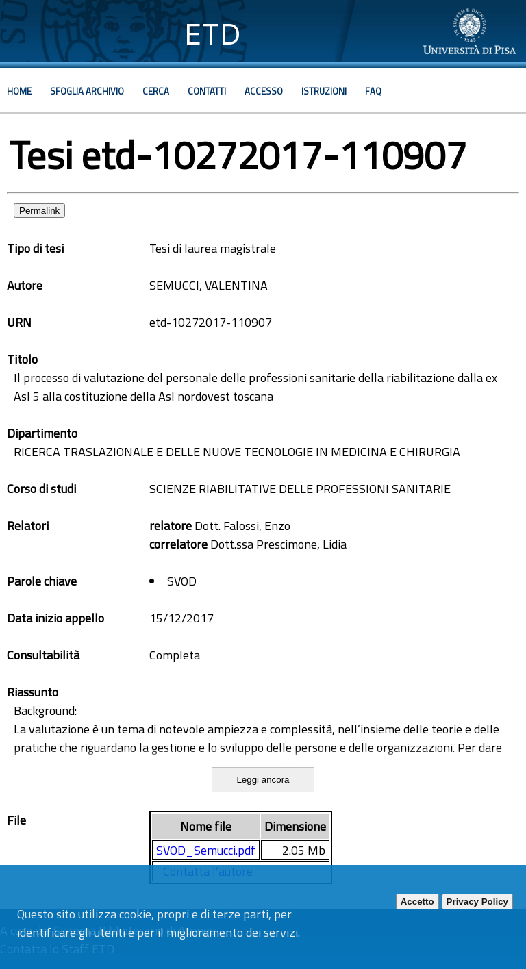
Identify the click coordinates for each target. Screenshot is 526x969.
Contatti (207, 91)
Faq (373, 91)
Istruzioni (324, 91)
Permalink (39, 210)
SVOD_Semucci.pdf (205, 850)
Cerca (155, 91)
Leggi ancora (262, 780)
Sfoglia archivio (87, 91)
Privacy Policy (477, 901)
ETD (212, 33)
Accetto (417, 901)
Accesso (264, 91)
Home (19, 91)
